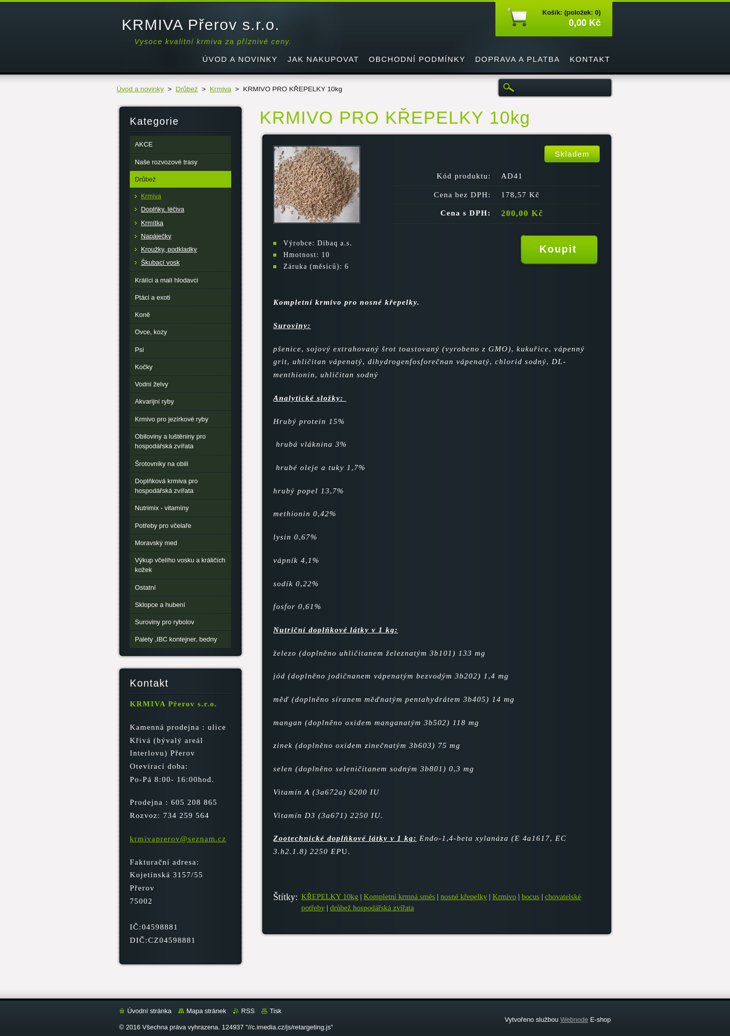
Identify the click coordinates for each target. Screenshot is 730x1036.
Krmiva (220, 89)
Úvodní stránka (149, 1011)
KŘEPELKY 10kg (329, 896)
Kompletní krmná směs (399, 896)
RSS (248, 1011)
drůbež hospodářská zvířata (372, 908)
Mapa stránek (206, 1011)
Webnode (574, 1019)
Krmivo (504, 896)
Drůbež (186, 89)
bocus (530, 896)
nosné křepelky (464, 896)
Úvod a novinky (140, 89)
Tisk (275, 1011)
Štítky (284, 897)
